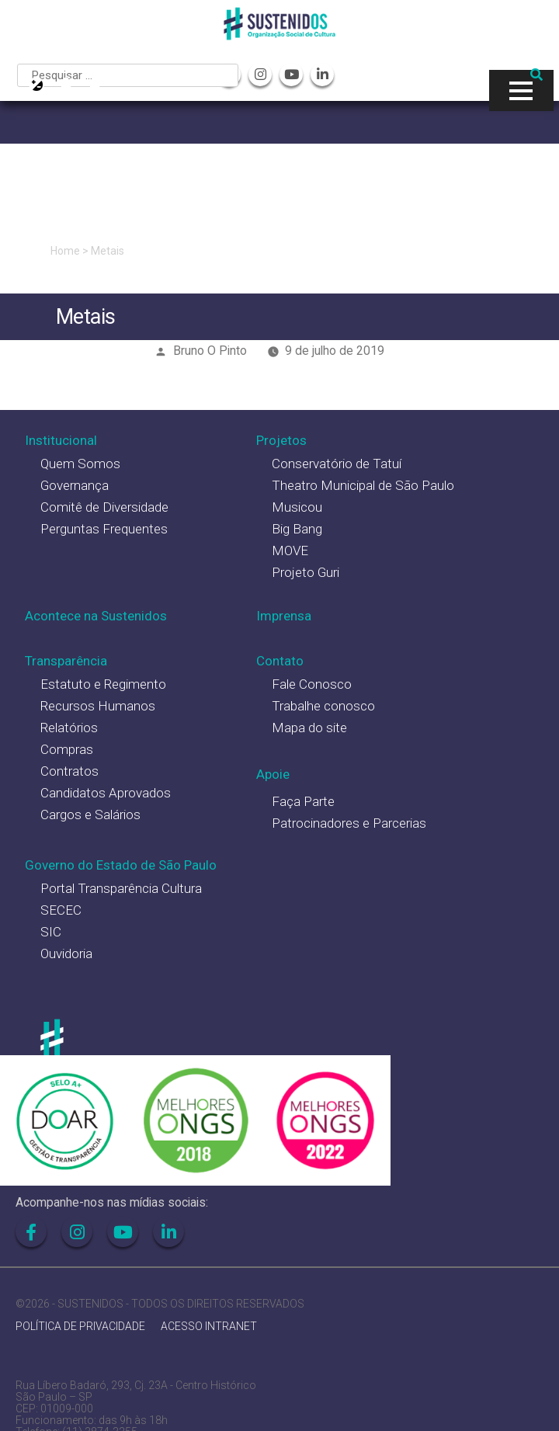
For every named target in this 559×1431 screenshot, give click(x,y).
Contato (280, 661)
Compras (66, 749)
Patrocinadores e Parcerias (349, 823)
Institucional (61, 440)
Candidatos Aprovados (105, 793)
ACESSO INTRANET (209, 1326)
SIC (50, 932)
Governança (74, 485)
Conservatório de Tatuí (336, 463)
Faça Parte (303, 801)
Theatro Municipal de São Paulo (363, 485)
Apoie (273, 774)
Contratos (69, 771)
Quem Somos (80, 463)
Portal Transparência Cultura (121, 888)
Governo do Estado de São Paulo (121, 865)
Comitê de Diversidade (104, 507)
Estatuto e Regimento (103, 684)
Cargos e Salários (90, 814)
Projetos (281, 440)
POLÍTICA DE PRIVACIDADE (80, 1326)
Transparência (66, 661)
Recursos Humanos (97, 706)
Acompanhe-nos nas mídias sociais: (112, 1202)
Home (65, 251)
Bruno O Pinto (210, 350)
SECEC (61, 910)
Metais (107, 251)
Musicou (297, 507)
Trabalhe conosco (323, 706)
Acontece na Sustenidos (96, 615)
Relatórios (69, 727)
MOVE (290, 550)
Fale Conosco (312, 684)
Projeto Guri (305, 572)
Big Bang (297, 529)
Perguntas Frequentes (104, 529)
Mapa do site (309, 727)
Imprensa (283, 615)
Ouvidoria (66, 953)
